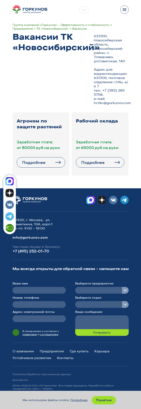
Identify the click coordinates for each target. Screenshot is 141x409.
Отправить (102, 332)
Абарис (48, 388)
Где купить (79, 351)
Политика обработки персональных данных (42, 374)
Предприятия (23, 29)
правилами (29, 334)
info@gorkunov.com (30, 237)
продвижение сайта (26, 388)
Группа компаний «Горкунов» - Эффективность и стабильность (61, 25)
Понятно (104, 400)
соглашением (49, 334)
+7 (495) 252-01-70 (31, 251)
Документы (20, 379)
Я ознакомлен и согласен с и (40, 333)
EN (84, 9)
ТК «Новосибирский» (52, 29)
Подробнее (34, 162)
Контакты (65, 358)
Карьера (101, 351)
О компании (23, 351)
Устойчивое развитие (32, 358)
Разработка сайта (100, 385)
